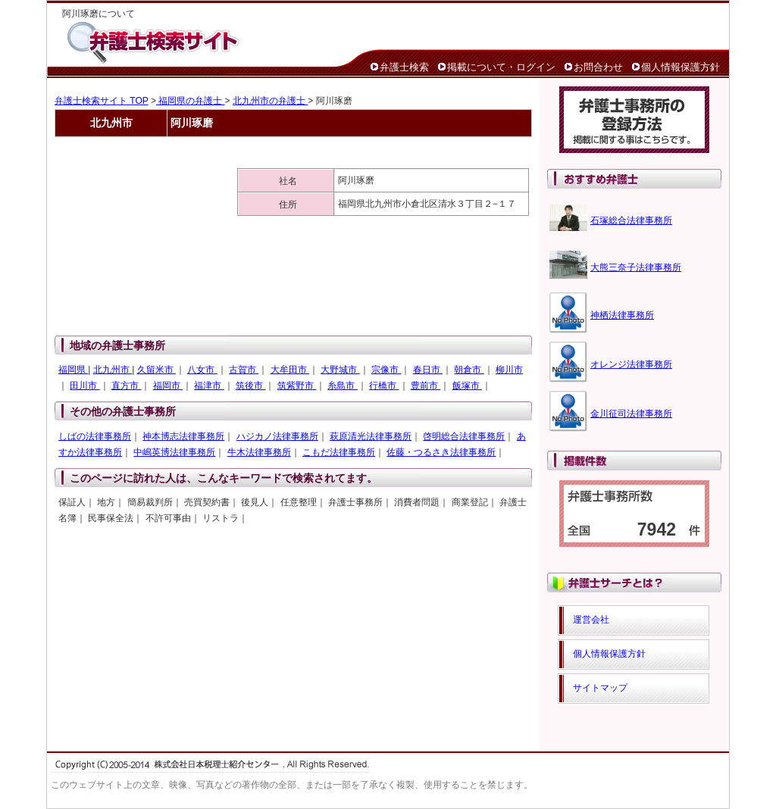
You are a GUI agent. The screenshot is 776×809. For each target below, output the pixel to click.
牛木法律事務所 (259, 452)
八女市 (202, 369)
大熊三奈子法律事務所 (635, 267)
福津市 (209, 385)
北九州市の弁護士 (270, 100)
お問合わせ (598, 67)
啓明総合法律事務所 (464, 436)
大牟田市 (290, 369)
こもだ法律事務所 (338, 452)
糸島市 (342, 385)
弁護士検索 (404, 67)
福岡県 (73, 369)
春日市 (428, 369)
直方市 (126, 385)
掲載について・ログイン (501, 67)
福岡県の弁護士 (190, 100)
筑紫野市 (296, 385)
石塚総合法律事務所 (631, 220)
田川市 (84, 385)
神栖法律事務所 (622, 315)
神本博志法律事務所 (183, 436)
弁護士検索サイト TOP (102, 100)
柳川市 (509, 369)
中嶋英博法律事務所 (174, 452)
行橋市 (384, 385)
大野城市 (340, 369)
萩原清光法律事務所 (370, 436)
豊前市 (425, 385)
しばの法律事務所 (94, 436)
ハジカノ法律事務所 (277, 436)
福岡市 (168, 385)
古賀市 (243, 369)
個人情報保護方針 (680, 67)
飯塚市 (467, 385)
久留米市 (156, 369)
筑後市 (250, 385)
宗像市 (386, 369)
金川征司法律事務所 (631, 413)
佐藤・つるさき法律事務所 (441, 452)
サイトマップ (600, 687)
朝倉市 (468, 369)
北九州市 (112, 369)
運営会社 (591, 619)
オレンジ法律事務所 (631, 364)
